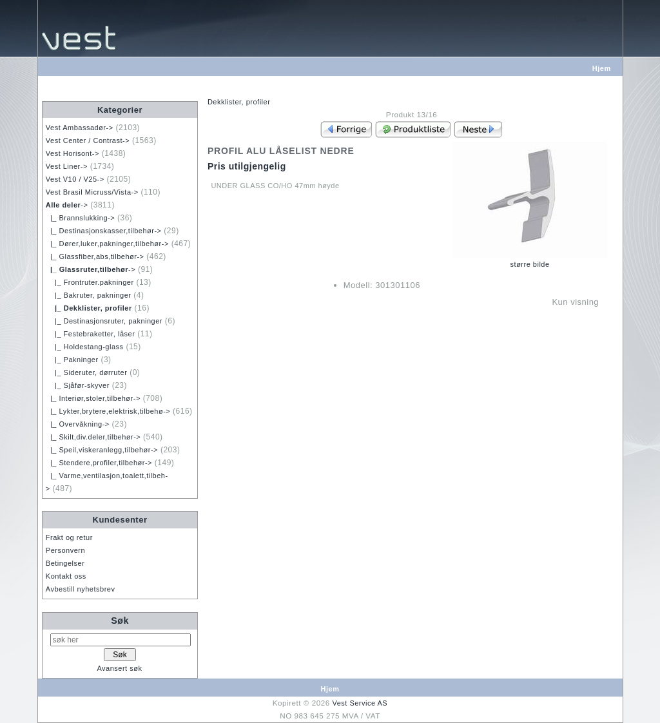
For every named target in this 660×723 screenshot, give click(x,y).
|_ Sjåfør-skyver (78, 385)
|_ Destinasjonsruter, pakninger (104, 321)
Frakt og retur (69, 537)
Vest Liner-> (67, 166)
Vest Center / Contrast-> (88, 140)
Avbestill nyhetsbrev (80, 589)
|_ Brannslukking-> (80, 218)
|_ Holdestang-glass (85, 347)
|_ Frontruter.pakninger (90, 282)
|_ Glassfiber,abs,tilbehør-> (95, 256)
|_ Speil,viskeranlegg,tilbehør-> (102, 450)
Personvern (65, 550)
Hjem (601, 68)
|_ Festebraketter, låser (90, 334)
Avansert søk (119, 668)
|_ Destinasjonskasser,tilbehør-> (104, 231)
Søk (120, 620)
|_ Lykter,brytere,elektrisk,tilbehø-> (108, 411)
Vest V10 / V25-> (75, 179)
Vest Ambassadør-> (79, 127)
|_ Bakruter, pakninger (88, 295)
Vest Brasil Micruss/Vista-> (92, 192)
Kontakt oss (66, 576)
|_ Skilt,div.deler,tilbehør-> (93, 437)
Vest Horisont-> (72, 153)
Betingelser (65, 563)
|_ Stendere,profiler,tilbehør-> (99, 463)
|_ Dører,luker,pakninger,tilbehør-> (107, 243)
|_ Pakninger (72, 359)
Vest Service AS (359, 703)
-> (67, 205)
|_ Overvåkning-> (78, 424)
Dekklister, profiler (239, 102)
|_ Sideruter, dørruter (87, 372)
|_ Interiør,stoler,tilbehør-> (93, 398)
